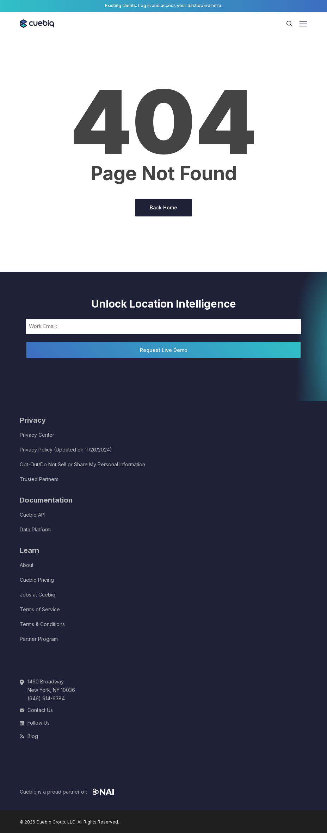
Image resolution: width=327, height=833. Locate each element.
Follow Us (38, 723)
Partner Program (39, 639)
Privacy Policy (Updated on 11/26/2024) (66, 450)
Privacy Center (37, 435)
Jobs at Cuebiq (37, 595)
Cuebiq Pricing (37, 580)
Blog (32, 736)
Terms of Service (40, 609)
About (26, 565)
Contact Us (40, 710)
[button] (303, 23)
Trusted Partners (39, 479)
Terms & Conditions (42, 624)
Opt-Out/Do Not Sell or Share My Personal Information (82, 464)
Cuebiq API (32, 515)
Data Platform (35, 529)
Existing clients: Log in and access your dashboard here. (163, 5)
